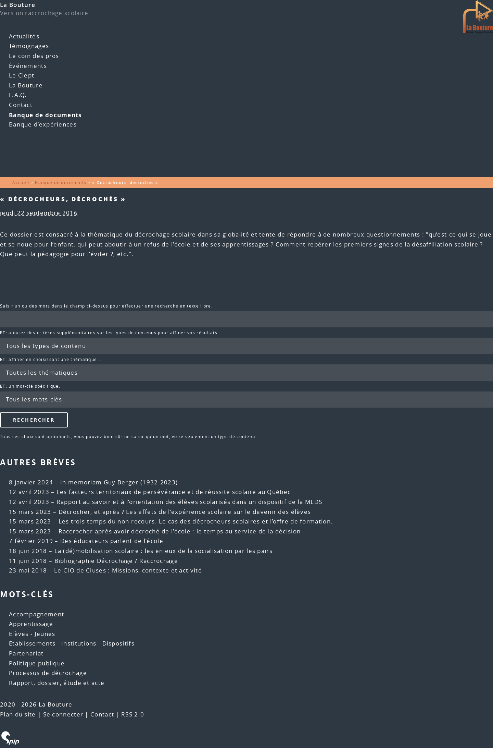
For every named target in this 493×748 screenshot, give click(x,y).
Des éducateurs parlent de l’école (111, 541)
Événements (28, 66)
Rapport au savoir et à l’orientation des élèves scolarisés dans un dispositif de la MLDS (189, 502)
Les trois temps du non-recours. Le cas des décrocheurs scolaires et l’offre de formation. (196, 521)
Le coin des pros (34, 56)
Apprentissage (31, 624)
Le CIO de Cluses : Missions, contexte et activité (128, 570)
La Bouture (17, 5)
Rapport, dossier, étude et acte (56, 683)
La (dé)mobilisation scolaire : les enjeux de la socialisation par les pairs (163, 551)
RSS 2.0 (132, 714)
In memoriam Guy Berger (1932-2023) (119, 482)
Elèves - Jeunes (32, 634)
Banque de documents (45, 115)
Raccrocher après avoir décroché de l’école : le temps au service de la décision (180, 531)
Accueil (20, 182)
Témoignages (29, 46)
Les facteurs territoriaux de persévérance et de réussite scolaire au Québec (173, 492)
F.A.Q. (18, 95)
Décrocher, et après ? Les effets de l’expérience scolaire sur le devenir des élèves (185, 512)
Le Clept (21, 75)
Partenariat (26, 653)
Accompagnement (36, 614)
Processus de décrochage (48, 673)
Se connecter (63, 714)
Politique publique (37, 663)
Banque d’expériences (43, 124)
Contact (21, 105)
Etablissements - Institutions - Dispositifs (72, 643)
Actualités (24, 36)
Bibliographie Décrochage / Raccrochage (116, 561)
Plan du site (18, 714)
